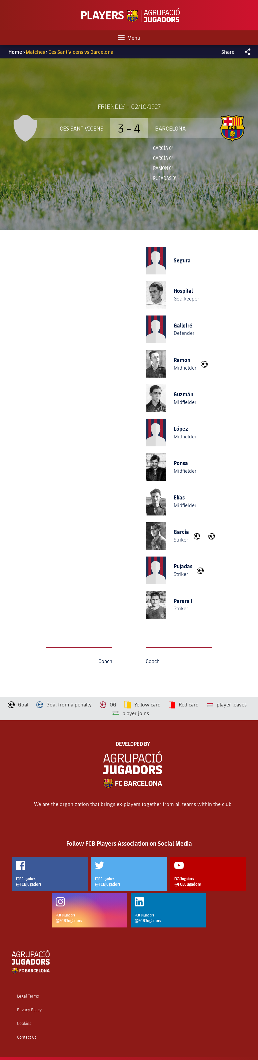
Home (15, 51)
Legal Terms (28, 996)
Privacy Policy (29, 1009)
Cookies (24, 1023)
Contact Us (27, 1037)
